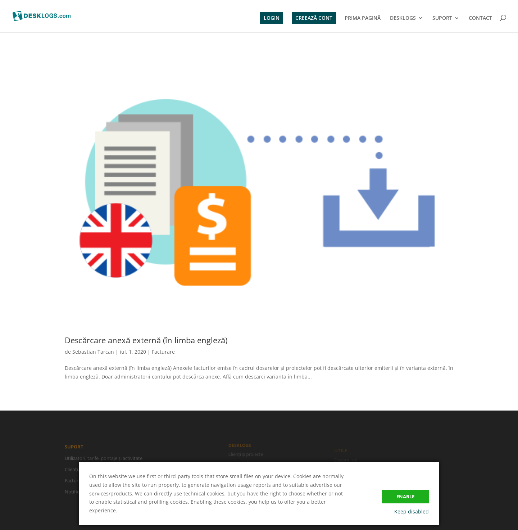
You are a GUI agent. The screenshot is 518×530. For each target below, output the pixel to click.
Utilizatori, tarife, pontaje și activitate (103, 459)
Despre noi (345, 460)
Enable (405, 496)
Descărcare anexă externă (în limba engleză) (146, 340)
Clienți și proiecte (246, 454)
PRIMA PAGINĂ (363, 18)
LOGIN (272, 17)
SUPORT (442, 18)
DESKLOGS (403, 18)
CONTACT (480, 18)
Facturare (163, 351)
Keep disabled (411, 511)
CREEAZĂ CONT (313, 17)
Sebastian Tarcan (93, 351)
